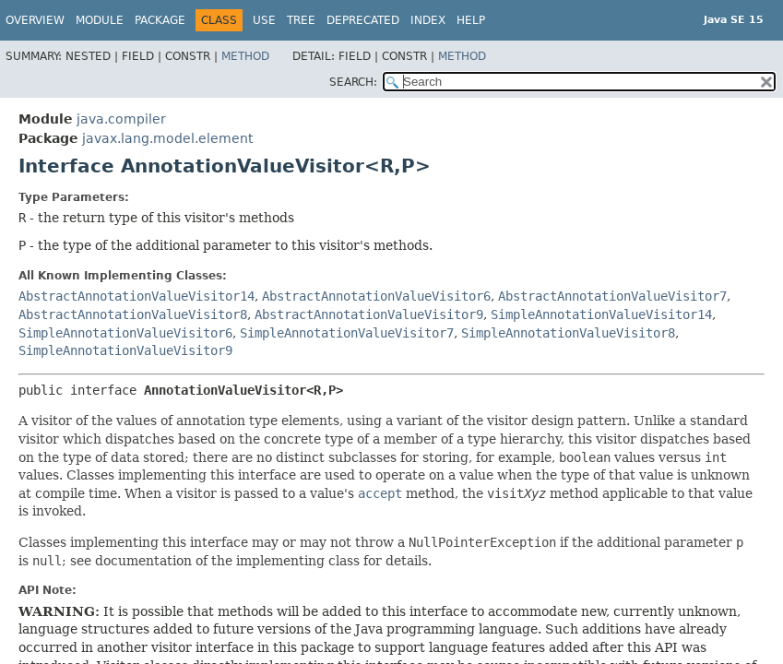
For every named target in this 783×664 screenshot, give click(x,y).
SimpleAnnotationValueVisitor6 (125, 333)
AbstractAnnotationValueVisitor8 (132, 314)
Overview (35, 20)
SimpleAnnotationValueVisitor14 (601, 314)
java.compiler (121, 119)
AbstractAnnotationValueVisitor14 (136, 296)
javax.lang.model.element (167, 138)
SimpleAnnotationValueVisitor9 (125, 350)
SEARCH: (353, 82)
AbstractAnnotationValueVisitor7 (612, 296)
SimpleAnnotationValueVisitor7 (347, 333)
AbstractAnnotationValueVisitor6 (376, 296)
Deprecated (362, 20)
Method (245, 56)
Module (100, 20)
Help (471, 20)
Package (160, 20)
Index (427, 20)
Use (264, 20)
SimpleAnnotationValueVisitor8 (568, 333)
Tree (301, 20)
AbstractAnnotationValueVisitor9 (369, 314)
